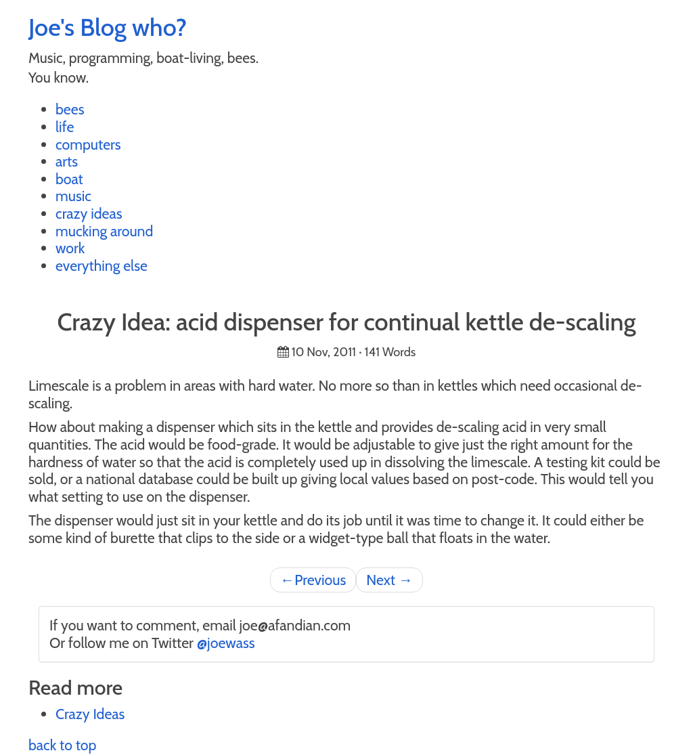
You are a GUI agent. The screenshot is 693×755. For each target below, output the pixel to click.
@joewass (226, 642)
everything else (101, 265)
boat (69, 179)
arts (66, 161)
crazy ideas (88, 213)
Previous (313, 579)
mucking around (104, 231)
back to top (62, 745)
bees (70, 109)
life (64, 126)
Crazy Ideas (90, 713)
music (73, 195)
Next (389, 579)
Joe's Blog (77, 27)
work (70, 248)
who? (159, 27)
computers (88, 144)
